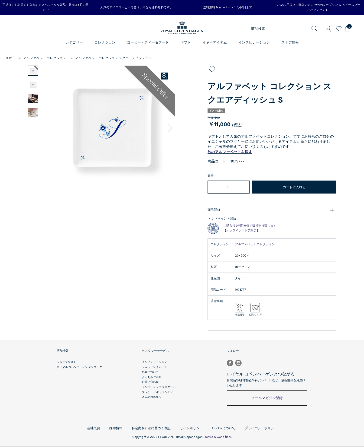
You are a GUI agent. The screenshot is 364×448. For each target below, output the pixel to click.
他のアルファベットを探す (230, 152)
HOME (9, 58)
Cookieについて (223, 430)
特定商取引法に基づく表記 (151, 430)
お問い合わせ (150, 383)
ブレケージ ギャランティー (159, 393)
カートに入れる (294, 187)
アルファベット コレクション (44, 58)
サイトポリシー (191, 430)
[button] (170, 128)
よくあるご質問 (151, 379)
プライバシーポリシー (261, 430)
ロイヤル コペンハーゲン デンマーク (79, 369)
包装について (150, 373)
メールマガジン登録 (267, 400)
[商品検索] (283, 28)
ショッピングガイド (154, 369)
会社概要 (93, 430)
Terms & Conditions (218, 438)
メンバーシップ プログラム (159, 389)
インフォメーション (154, 363)
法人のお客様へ (151, 398)
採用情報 (115, 430)
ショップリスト (66, 363)
